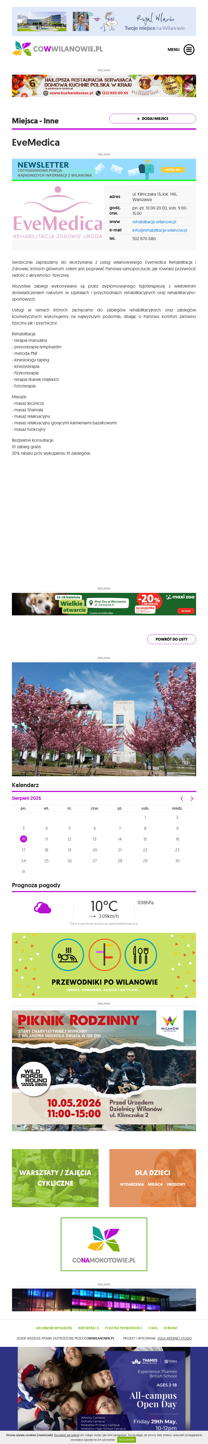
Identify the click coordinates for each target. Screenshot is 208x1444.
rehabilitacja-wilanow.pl (154, 221)
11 (46, 839)
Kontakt (171, 1328)
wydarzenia (132, 1184)
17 (23, 850)
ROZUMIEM (126, 1440)
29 (145, 860)
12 (69, 839)
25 (46, 860)
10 (23, 838)
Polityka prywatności (123, 1328)
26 (69, 860)
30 (177, 860)
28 (120, 860)
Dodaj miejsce (152, 118)
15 (145, 839)
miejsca (155, 1184)
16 (177, 839)
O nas (153, 1328)
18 (46, 850)
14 (120, 839)
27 (95, 860)
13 (94, 839)
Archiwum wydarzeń (54, 1328)
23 (177, 850)
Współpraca (88, 1328)
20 (95, 850)
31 (23, 871)
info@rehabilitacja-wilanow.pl (159, 230)
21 (120, 850)
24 (23, 860)
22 (145, 850)
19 (69, 850)
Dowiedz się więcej (66, 1435)
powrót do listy (172, 639)
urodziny (176, 1184)
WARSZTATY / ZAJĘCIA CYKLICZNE (55, 1178)
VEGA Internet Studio (174, 1338)
